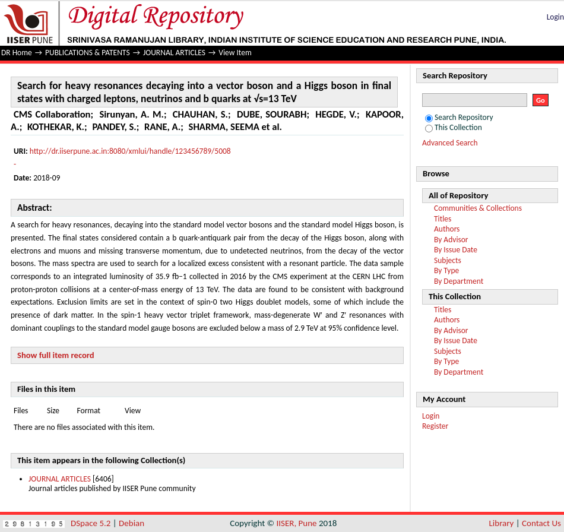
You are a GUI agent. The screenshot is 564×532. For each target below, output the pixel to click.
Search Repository (459, 117)
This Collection (453, 127)
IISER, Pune (296, 523)
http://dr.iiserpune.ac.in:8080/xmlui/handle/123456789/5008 (130, 151)
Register (435, 426)
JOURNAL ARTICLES (174, 53)
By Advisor (451, 240)
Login (555, 17)
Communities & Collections (478, 208)
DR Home (16, 53)
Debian (131, 523)
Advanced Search (450, 143)
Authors (447, 229)
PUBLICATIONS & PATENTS (87, 53)
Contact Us (541, 523)
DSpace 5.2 (92, 523)
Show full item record (55, 355)
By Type (446, 270)
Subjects (447, 260)
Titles (442, 219)
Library (501, 523)
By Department (458, 281)
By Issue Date (455, 250)
